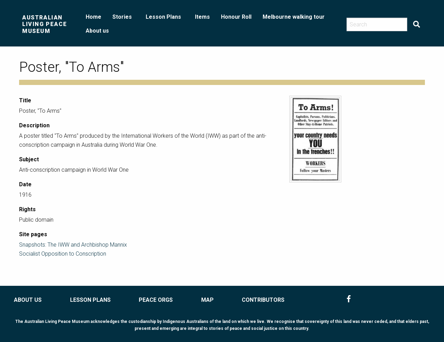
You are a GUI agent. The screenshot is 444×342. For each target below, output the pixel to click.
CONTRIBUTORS (263, 300)
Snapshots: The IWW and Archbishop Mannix (73, 244)
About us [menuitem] (97, 30)
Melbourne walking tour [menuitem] (294, 17)
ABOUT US (28, 300)
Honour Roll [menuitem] (236, 17)
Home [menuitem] (93, 17)
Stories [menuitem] (122, 17)
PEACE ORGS (156, 300)
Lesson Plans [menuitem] (163, 17)
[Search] (377, 24)
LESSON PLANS (90, 300)
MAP (207, 300)
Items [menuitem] (202, 17)
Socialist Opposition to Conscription (62, 253)
